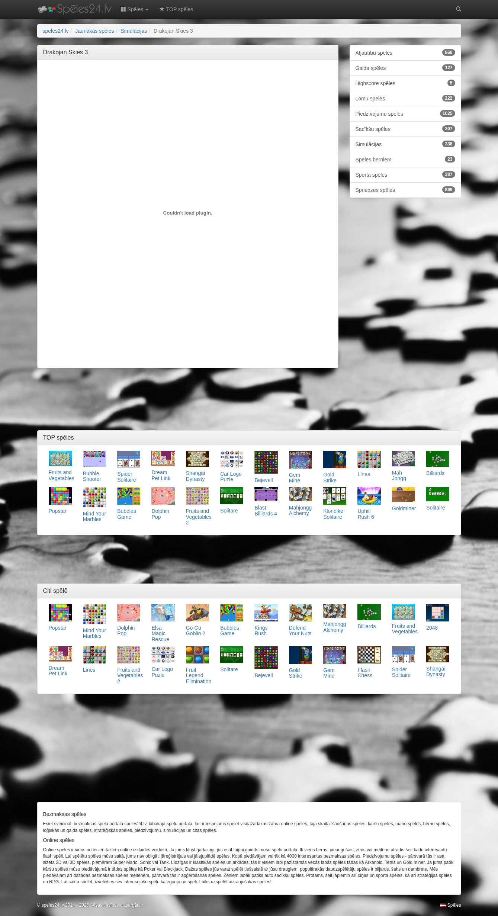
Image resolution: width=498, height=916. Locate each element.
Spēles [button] (135, 9)
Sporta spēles (405, 174)
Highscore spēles (405, 83)
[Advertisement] (187, 82)
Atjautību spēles (405, 52)
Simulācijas (405, 144)
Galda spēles (405, 67)
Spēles (450, 905)
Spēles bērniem (405, 159)
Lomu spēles (405, 98)
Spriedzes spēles (405, 189)
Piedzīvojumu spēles (405, 113)
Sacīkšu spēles (405, 128)
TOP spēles (176, 9)
